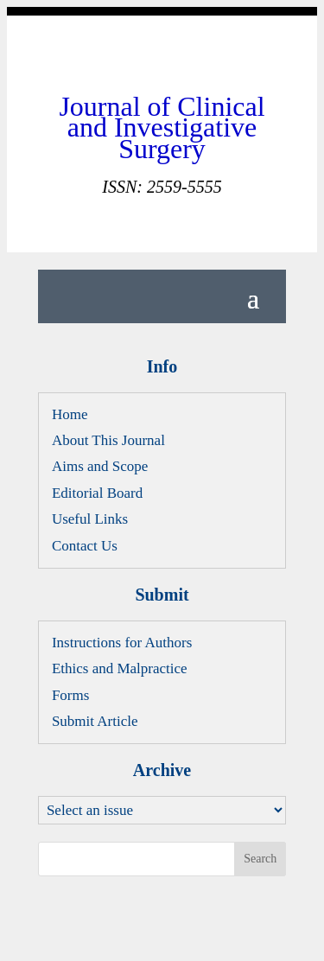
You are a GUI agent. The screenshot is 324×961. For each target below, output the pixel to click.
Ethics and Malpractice (119, 668)
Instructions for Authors (122, 642)
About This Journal (108, 440)
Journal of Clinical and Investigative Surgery (161, 127)
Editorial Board (97, 493)
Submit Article (95, 721)
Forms (70, 695)
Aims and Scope (100, 466)
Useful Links (90, 519)
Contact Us (85, 546)
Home (70, 414)
